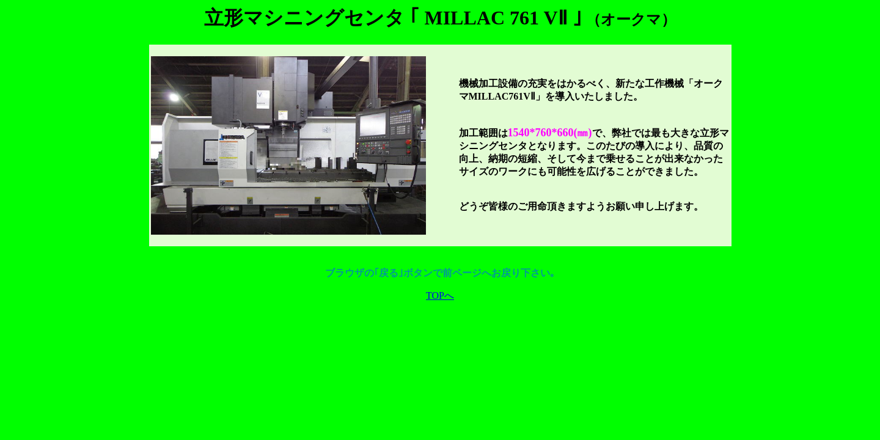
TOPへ (440, 295)
